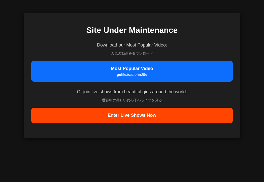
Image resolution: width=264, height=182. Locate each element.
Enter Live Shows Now (132, 115)
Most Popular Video (132, 71)
